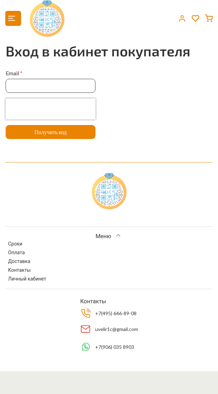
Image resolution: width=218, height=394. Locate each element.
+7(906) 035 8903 (114, 347)
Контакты (19, 270)
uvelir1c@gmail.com (116, 329)
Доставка (19, 261)
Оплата (16, 252)
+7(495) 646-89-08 (116, 313)
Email (12, 73)
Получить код (50, 132)
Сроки (15, 244)
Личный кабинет (27, 279)
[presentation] (50, 108)
